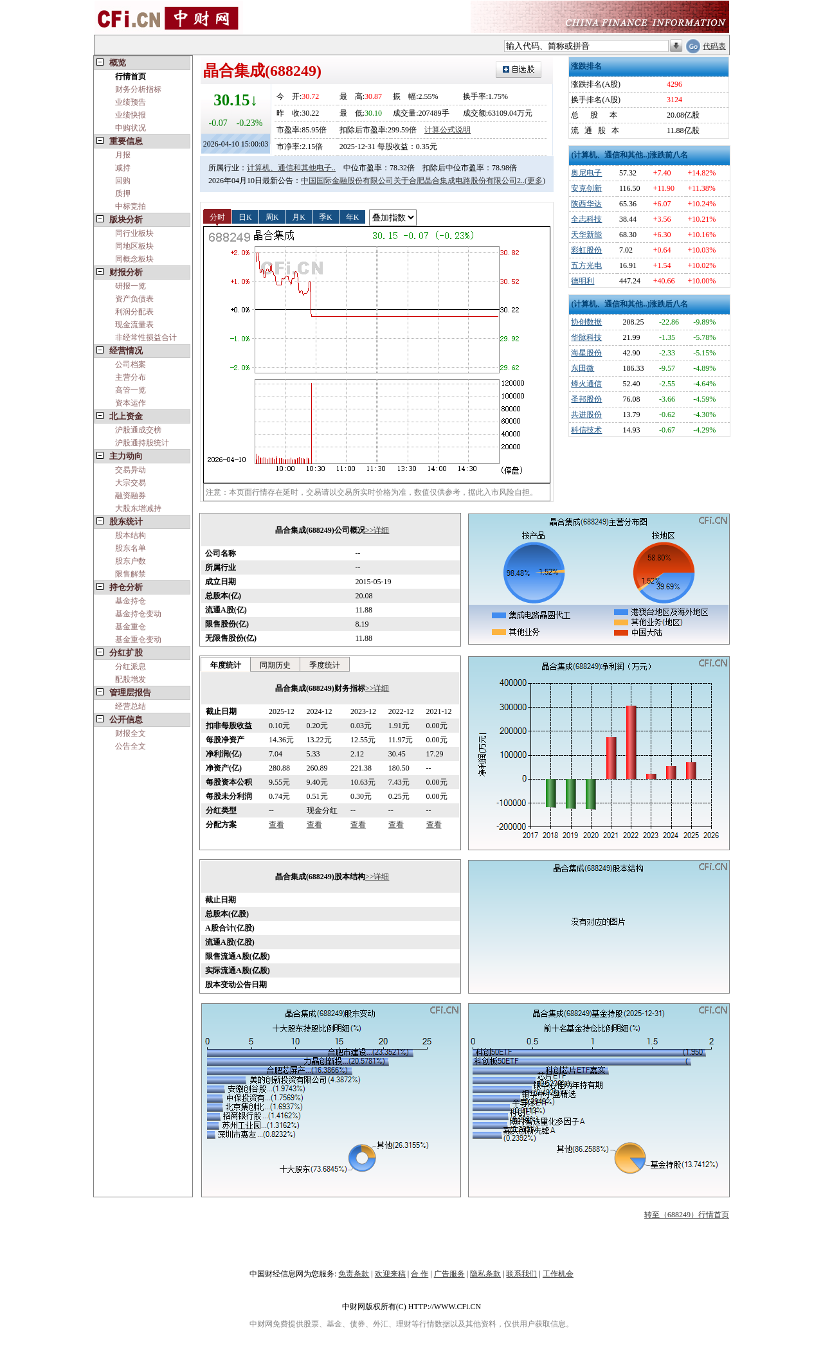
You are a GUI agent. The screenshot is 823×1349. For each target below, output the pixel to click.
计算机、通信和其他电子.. (291, 167)
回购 (123, 180)
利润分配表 (134, 311)
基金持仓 (130, 600)
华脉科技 (586, 337)
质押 (123, 193)
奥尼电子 (586, 172)
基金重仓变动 (138, 639)
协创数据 (586, 321)
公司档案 (130, 364)
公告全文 (130, 746)
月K (298, 216)
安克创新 (586, 188)
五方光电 (586, 265)
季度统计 (324, 665)
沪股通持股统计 (142, 442)
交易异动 (130, 469)
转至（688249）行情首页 (686, 1214)
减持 (123, 167)
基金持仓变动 (138, 613)
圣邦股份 (586, 399)
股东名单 (130, 548)
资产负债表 (134, 298)
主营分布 (130, 377)
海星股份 (586, 352)
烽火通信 (586, 383)
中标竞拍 (130, 206)
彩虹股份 (586, 250)
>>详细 (377, 530)
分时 (217, 216)
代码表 (714, 46)
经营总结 (130, 706)
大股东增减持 (138, 508)
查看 (276, 824)
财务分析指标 (138, 89)
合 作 (419, 1273)
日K (245, 216)
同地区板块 (134, 246)
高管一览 (130, 390)
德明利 (582, 280)
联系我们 (521, 1273)
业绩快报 (130, 115)
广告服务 (449, 1273)
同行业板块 (134, 233)
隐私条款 (485, 1273)
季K (325, 216)
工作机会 (558, 1273)
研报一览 (130, 285)
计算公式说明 (447, 129)
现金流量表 (134, 324)
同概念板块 (134, 259)
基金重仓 (130, 626)
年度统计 (225, 665)
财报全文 (130, 733)
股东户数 (130, 561)
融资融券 (130, 495)
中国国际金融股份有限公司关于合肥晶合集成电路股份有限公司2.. (413, 180)
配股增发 (130, 679)
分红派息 (130, 666)
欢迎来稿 (390, 1273)
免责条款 (353, 1273)
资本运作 (130, 402)
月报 (123, 154)
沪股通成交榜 (138, 429)
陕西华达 (586, 203)
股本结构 (130, 535)
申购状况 (130, 127)
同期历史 (275, 665)
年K (352, 216)
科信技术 (586, 429)
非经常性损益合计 (146, 337)
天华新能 (586, 234)
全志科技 (586, 219)
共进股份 (586, 414)
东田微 (582, 368)
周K (272, 216)
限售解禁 (130, 573)
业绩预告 (130, 102)
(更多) (535, 180)
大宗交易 (130, 482)
